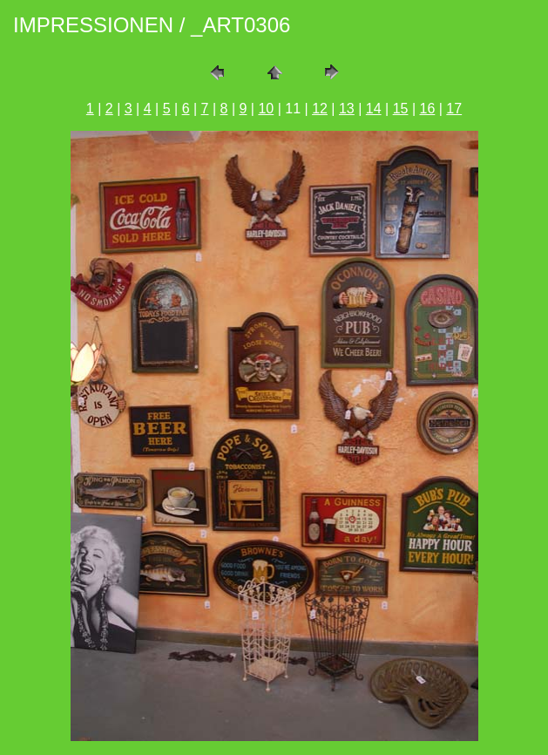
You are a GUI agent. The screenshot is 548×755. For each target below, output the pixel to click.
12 (320, 108)
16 (428, 108)
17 (454, 108)
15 (401, 108)
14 (374, 108)
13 (347, 108)
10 (266, 108)
